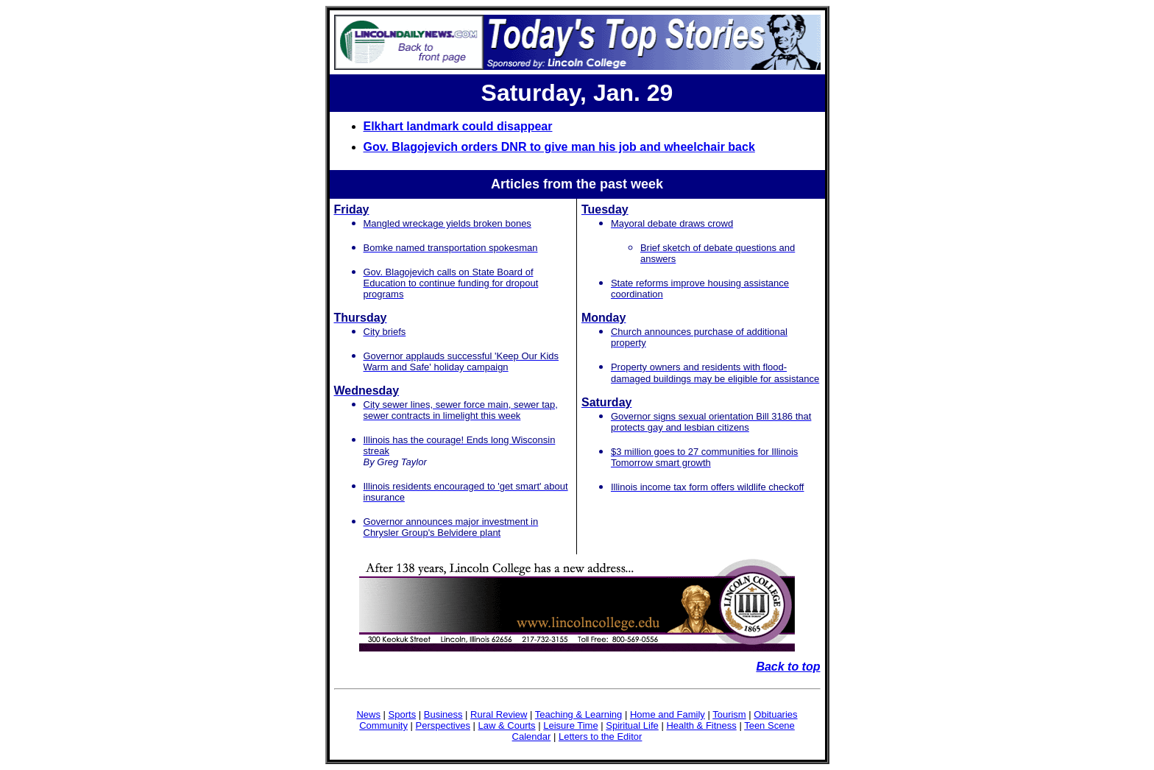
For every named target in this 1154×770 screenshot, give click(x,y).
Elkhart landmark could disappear (458, 126)
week (647, 184)
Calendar (531, 736)
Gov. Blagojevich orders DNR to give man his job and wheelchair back (559, 147)
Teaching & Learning (579, 714)
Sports (403, 714)
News (368, 714)
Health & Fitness (701, 725)
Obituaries (775, 714)
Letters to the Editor (600, 736)
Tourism (729, 714)
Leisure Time (570, 725)
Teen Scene (769, 725)
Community (383, 725)
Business (443, 714)
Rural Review (498, 714)
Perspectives (443, 725)
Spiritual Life (632, 725)
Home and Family (667, 714)
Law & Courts (507, 725)
